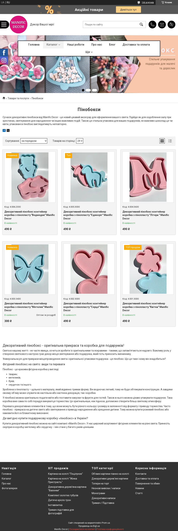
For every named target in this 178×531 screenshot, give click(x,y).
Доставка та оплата (136, 44)
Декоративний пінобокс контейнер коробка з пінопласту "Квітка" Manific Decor (145, 307)
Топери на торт (100, 483)
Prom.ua (106, 523)
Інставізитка (55, 505)
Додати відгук (171, 24)
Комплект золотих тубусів (63, 495)
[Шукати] (141, 24)
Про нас (96, 44)
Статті (139, 493)
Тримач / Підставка (103, 503)
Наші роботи (75, 44)
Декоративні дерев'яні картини (110, 478)
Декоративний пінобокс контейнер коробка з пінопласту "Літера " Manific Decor (145, 215)
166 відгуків (148, 2)
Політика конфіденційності (110, 529)
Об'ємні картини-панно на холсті (110, 473)
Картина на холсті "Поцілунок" (65, 473)
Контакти (140, 473)
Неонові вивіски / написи (106, 488)
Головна (33, 44)
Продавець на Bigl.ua (89, 526)
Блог (112, 44)
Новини (139, 488)
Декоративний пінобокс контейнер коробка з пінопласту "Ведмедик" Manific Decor (29, 215)
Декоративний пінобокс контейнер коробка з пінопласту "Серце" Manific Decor (86, 307)
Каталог (52, 44)
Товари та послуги (18, 98)
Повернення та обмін (147, 483)
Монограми (98, 493)
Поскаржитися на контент (82, 529)
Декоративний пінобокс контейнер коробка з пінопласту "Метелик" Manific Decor (28, 307)
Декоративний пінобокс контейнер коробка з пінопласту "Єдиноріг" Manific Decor (87, 215)
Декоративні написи (103, 498)
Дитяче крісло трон (59, 500)
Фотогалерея (9, 488)
